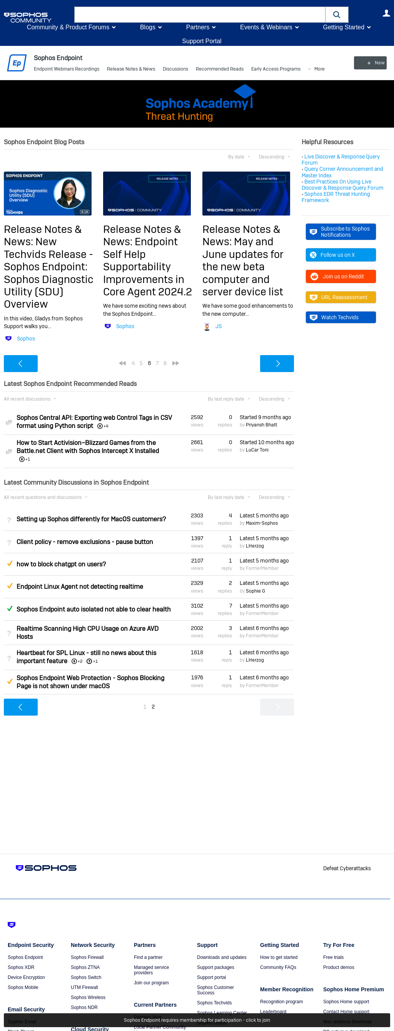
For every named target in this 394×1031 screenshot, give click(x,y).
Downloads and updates (222, 957)
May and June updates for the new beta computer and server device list (243, 266)
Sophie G (255, 591)
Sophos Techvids (214, 1003)
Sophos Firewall (87, 957)
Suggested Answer (9, 563)
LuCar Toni (257, 450)
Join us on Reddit (337, 276)
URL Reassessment (338, 297)
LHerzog (255, 546)
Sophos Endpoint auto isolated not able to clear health (94, 609)
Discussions (175, 69)
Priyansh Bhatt (261, 425)
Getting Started (343, 27)
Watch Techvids (334, 317)
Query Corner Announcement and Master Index (342, 172)
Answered (9, 608)
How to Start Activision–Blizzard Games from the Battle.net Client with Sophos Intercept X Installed (88, 447)
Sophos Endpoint (25, 957)
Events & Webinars (266, 27)
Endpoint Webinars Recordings (66, 69)
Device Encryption (26, 977)
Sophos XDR (21, 967)
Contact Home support (346, 1011)
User (386, 13)
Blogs (147, 27)
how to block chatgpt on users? (61, 564)
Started (265, 417)
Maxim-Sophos (262, 523)
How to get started (278, 957)
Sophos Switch (86, 977)
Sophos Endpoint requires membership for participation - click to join (197, 1020)
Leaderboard (273, 1011)
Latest (264, 515)
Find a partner (148, 957)
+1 (95, 661)
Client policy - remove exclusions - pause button (85, 542)
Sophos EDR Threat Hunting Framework (336, 197)
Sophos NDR (84, 1007)
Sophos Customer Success (215, 990)
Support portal (211, 977)
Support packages (215, 967)
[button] (337, 14)
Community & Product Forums (68, 27)
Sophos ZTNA (85, 967)
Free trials (333, 957)
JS (218, 326)
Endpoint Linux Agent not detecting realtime (80, 587)
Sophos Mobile (23, 987)
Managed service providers (151, 970)
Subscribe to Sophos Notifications (340, 231)
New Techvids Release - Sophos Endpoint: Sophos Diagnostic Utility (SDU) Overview (48, 273)
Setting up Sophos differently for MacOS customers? (91, 519)
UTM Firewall (84, 987)
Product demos (338, 967)
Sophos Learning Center (222, 1013)
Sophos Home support (346, 1001)
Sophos (26, 338)
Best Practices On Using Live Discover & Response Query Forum (343, 184)
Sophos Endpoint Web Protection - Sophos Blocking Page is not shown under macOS (90, 682)
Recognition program (281, 1001)
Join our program (151, 983)
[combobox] (200, 14)
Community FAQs (278, 967)
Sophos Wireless (88, 997)
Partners (197, 27)
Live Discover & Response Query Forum (341, 159)
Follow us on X (332, 254)
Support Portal (201, 41)
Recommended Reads (220, 69)
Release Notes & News (131, 69)
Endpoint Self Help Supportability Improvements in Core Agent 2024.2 (147, 266)
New (372, 63)
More (319, 69)
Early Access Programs (276, 69)
